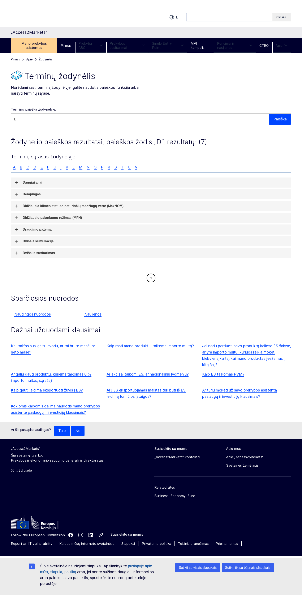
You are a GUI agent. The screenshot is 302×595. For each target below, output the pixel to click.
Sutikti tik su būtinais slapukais (247, 567)
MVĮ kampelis (197, 45)
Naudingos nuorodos (32, 314)
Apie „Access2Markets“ (244, 457)
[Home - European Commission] (41, 523)
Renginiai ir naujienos (235, 45)
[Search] (281, 17)
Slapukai (128, 544)
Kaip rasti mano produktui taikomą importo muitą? (150, 346)
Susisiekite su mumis (126, 534)
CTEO (264, 45)
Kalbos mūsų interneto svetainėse (86, 544)
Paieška (280, 119)
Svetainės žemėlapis (242, 465)
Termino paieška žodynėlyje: (33, 109)
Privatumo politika (156, 544)
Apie (282, 45)
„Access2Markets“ (25, 448)
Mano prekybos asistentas (34, 45)
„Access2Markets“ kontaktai (177, 457)
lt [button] (174, 17)
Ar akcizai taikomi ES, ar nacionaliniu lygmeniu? (148, 374)
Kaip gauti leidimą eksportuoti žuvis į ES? (47, 390)
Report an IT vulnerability (31, 544)
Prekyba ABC (90, 45)
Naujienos (93, 314)
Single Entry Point (168, 45)
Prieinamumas (227, 544)
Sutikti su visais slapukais (198, 567)
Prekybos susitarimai (127, 45)
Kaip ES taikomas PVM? (223, 374)
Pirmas (66, 45)
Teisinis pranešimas (193, 544)
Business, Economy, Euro (174, 496)
